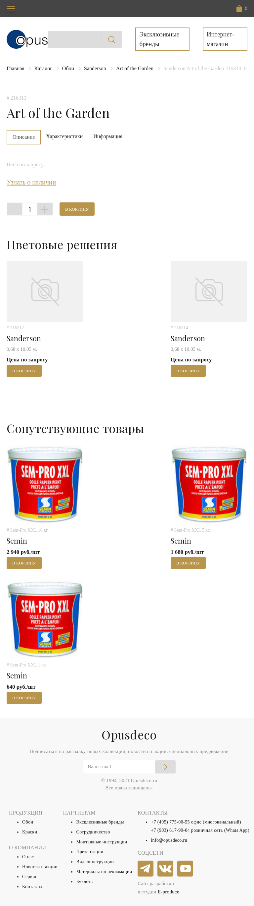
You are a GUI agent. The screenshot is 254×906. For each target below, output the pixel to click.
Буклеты (85, 881)
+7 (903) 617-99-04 (170, 830)
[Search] (85, 39)
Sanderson (95, 68)
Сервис (29, 876)
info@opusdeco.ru (169, 840)
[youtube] (185, 869)
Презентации (89, 851)
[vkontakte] (165, 869)
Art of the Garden (134, 68)
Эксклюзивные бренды (159, 39)
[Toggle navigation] (11, 8)
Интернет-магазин (220, 39)
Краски (29, 831)
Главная (15, 68)
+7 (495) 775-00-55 (170, 822)
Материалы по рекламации (104, 871)
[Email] (129, 766)
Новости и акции (40, 866)
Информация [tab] (107, 136)
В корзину (77, 209)
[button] (241, 8)
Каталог (43, 68)
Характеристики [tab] (64, 136)
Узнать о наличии (31, 182)
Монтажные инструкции (101, 841)
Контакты (32, 886)
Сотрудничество (93, 831)
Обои (68, 68)
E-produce (168, 891)
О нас (28, 856)
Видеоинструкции (95, 861)
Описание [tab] (24, 137)
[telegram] (146, 869)
